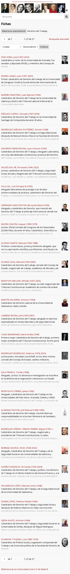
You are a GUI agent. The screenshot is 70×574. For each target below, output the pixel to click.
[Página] (4, 39)
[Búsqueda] (32, 16)
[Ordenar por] (11, 47)
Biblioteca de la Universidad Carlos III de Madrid (24, 569)
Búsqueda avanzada (59, 39)
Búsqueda (66, 16)
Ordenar (44, 46)
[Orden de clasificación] (30, 47)
